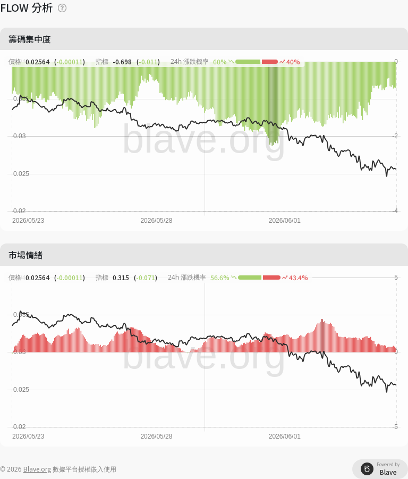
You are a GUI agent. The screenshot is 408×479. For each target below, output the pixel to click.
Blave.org (37, 468)
